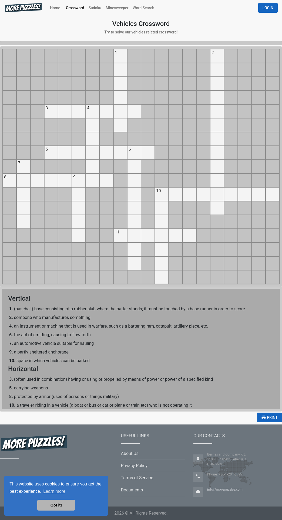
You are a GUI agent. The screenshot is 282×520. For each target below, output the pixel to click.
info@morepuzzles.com (225, 489)
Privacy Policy (134, 465)
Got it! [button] (56, 505)
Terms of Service (137, 477)
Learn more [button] (54, 491)
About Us (130, 453)
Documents (132, 489)
